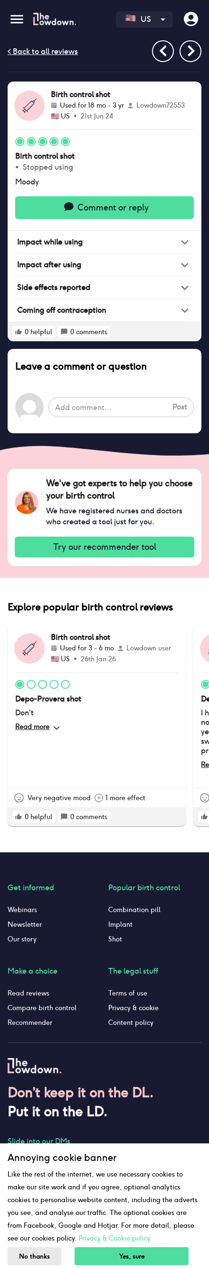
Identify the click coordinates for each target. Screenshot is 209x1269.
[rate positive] (18, 332)
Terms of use (127, 993)
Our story (22, 939)
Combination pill (134, 909)
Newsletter (25, 924)
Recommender (30, 1022)
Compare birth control (42, 1008)
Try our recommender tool (104, 547)
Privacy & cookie (133, 1008)
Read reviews (28, 993)
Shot (115, 939)
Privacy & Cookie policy (114, 1238)
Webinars (22, 909)
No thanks (34, 1256)
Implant (120, 924)
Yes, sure (131, 1256)
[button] (104, 242)
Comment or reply (104, 207)
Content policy (130, 1022)
